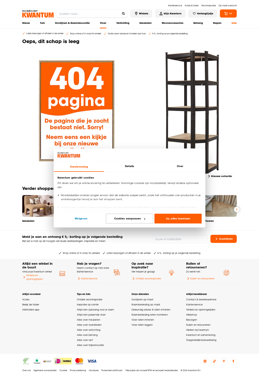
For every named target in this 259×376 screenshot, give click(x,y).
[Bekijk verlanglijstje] (202, 13)
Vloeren (209, 220)
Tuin (42, 22)
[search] (91, 13)
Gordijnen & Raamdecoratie (72, 22)
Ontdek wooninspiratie (146, 279)
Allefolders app (30, 309)
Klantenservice (87, 279)
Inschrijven (223, 239)
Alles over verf (85, 340)
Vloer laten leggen (142, 324)
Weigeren (81, 218)
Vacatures (93, 370)
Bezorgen (191, 319)
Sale (234, 22)
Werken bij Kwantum (197, 329)
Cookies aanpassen (129, 218)
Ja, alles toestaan (178, 218)
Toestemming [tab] (79, 166)
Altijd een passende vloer (91, 314)
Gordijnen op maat (142, 299)
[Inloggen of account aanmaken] (170, 13)
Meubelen (145, 22)
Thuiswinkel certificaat (111, 370)
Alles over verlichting (88, 329)
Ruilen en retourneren (200, 279)
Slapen (217, 22)
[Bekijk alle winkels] (141, 13)
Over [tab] (180, 166)
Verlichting (122, 22)
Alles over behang (87, 334)
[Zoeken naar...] (123, 13)
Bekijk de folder (30, 304)
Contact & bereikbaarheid (201, 299)
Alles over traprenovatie (90, 345)
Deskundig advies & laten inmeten (151, 309)
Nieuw (26, 22)
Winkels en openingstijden (32, 277)
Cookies (63, 370)
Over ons (26, 370)
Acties (26, 299)
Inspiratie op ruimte (88, 304)
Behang (198, 22)
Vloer (103, 22)
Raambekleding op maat (146, 304)
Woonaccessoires (172, 22)
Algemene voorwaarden (45, 370)
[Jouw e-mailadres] (180, 239)
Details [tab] (129, 166)
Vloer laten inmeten (143, 319)
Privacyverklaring (78, 370)
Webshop (191, 314)
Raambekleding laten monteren (150, 314)
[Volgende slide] (236, 209)
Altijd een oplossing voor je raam (95, 309)
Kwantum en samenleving (200, 334)
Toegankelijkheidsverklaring (201, 340)
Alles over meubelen (88, 319)
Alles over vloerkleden (89, 324)
